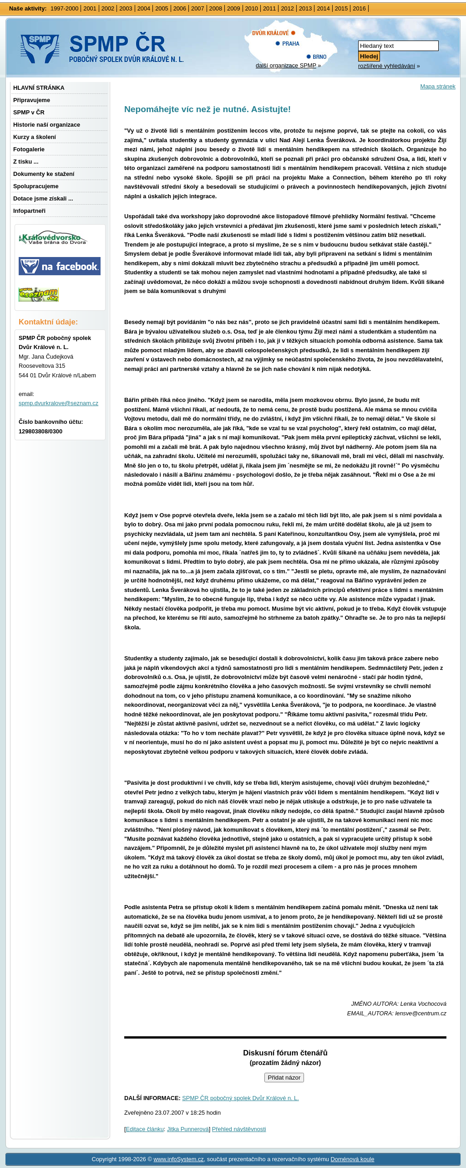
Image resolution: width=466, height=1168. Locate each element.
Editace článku (145, 1129)
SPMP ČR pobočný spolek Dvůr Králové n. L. (240, 1098)
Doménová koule (353, 1159)
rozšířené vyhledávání (386, 65)
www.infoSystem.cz (178, 1159)
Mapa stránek (438, 86)
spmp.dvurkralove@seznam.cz (58, 403)
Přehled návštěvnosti (239, 1129)
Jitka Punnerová (188, 1129)
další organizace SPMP (286, 65)
